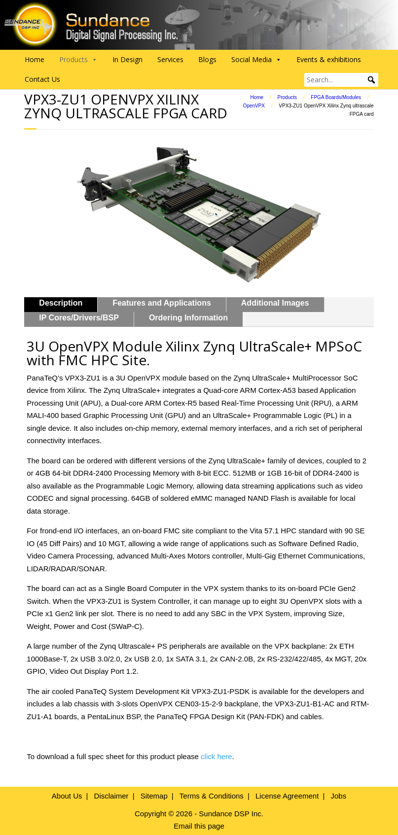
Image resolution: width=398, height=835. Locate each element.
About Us (67, 796)
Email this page (199, 826)
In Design (127, 59)
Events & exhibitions (328, 59)
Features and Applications (161, 303)
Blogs (207, 59)
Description (60, 303)
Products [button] (78, 60)
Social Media (256, 60)
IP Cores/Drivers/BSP (79, 317)
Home (34, 59)
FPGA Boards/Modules (336, 97)
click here (216, 756)
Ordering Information (188, 317)
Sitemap (154, 796)
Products (287, 97)
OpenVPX (253, 105)
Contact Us (42, 79)
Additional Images (275, 303)
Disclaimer (111, 796)
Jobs (338, 796)
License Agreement (287, 796)
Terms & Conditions (212, 796)
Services (170, 59)
